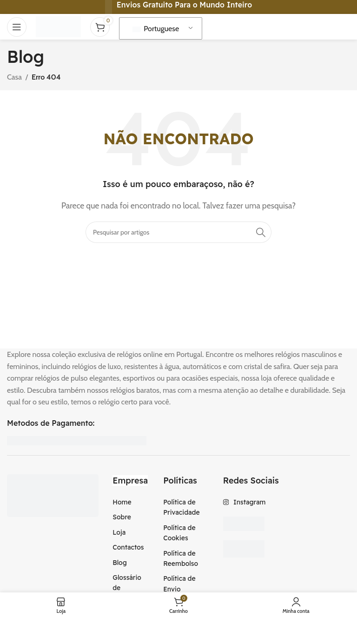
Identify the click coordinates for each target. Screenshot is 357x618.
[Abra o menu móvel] (16, 27)
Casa (14, 77)
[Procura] (178, 232)
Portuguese (155, 28)
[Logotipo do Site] (58, 25)
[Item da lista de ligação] (130, 502)
